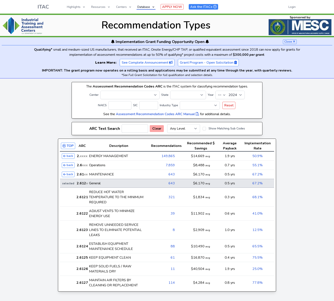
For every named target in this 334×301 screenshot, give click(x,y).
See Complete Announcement (147, 62)
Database (146, 7)
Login (292, 7)
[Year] (230, 95)
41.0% (257, 213)
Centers (124, 7)
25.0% (257, 269)
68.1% (257, 197)
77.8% (257, 282)
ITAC (43, 6)
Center (94, 95)
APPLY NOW (172, 6)
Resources (101, 7)
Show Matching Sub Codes (227, 128)
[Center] (130, 95)
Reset (228, 105)
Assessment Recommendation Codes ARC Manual (157, 114)
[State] (188, 95)
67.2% (257, 174)
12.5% (257, 230)
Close (289, 42)
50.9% (257, 156)
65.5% (257, 246)
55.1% (257, 165)
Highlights (76, 7)
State (164, 95)
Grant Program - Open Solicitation (208, 62)
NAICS (102, 105)
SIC (135, 105)
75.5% (257, 257)
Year (211, 95)
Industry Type (169, 105)
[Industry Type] (200, 105)
